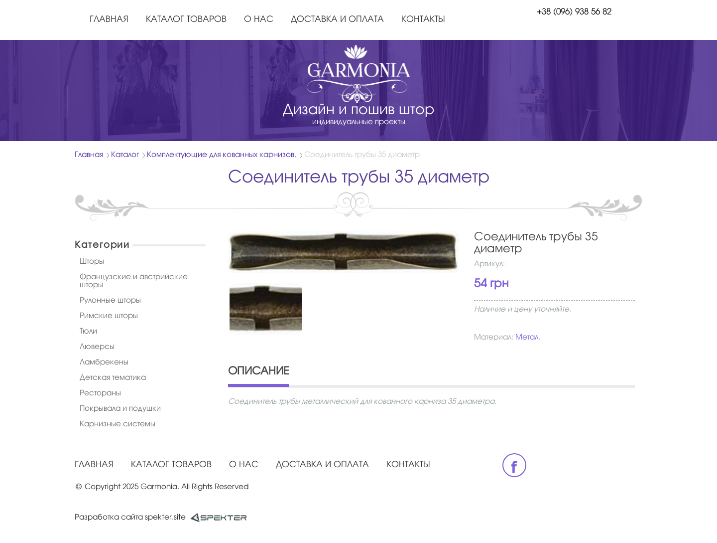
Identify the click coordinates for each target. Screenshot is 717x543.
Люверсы (97, 347)
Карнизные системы (117, 424)
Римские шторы (109, 316)
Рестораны (100, 393)
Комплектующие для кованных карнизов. (221, 155)
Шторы (92, 261)
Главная (109, 19)
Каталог (125, 155)
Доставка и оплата (337, 19)
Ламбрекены (104, 362)
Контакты (423, 19)
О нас (258, 19)
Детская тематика (113, 377)
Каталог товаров (186, 19)
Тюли (88, 331)
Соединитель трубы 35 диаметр (362, 155)
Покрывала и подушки (120, 408)
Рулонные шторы (110, 300)
